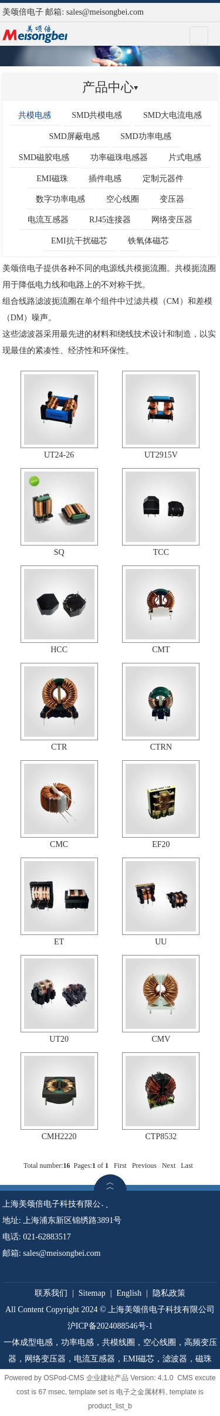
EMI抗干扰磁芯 (79, 240)
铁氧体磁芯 (148, 240)
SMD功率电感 (145, 136)
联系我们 (51, 1293)
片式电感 (184, 157)
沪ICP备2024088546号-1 (110, 1326)
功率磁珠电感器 (119, 157)
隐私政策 (169, 1293)
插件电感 (105, 178)
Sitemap (92, 1293)
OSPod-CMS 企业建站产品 (85, 1378)
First (120, 1165)
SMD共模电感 (97, 115)
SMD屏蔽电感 (74, 136)
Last (187, 1165)
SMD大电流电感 (172, 115)
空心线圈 (122, 199)
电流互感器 (48, 219)
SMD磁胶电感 (44, 157)
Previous (144, 1165)
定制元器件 (163, 178)
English (128, 1293)
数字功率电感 (60, 199)
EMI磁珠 (52, 178)
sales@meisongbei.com (105, 12)
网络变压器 (171, 219)
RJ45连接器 (110, 219)
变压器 (172, 199)
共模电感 (34, 115)
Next (168, 1165)
